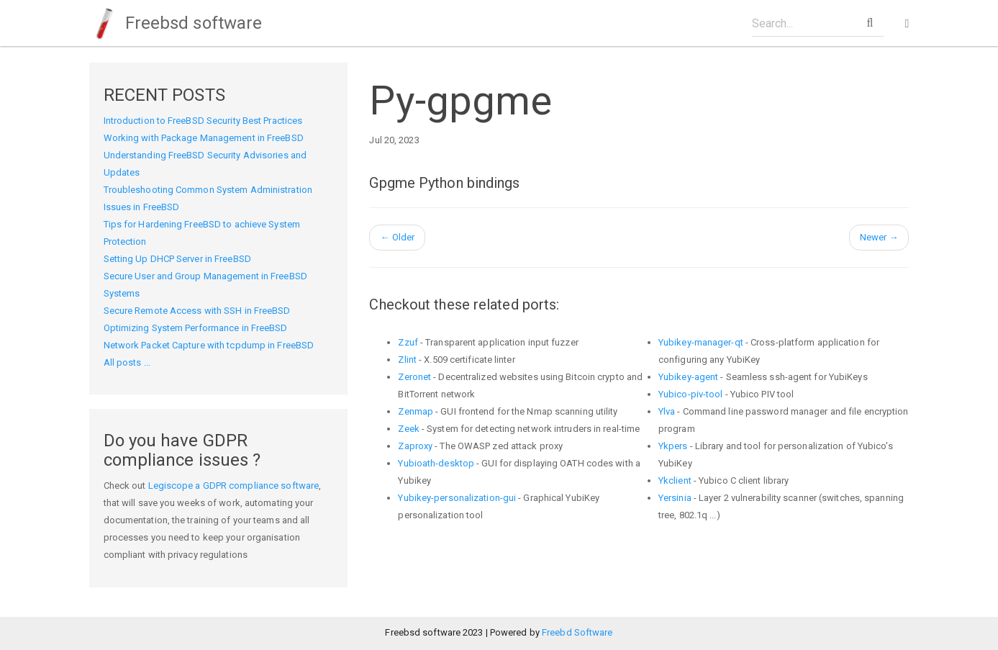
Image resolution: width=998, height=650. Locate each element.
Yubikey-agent (688, 376)
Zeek (408, 428)
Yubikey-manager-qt (700, 342)
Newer (879, 237)
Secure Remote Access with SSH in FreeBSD (197, 310)
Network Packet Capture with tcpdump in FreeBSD (209, 345)
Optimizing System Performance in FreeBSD (196, 327)
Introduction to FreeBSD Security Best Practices (203, 120)
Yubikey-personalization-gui (457, 497)
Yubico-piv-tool (690, 394)
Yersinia (674, 497)
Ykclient (674, 480)
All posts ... (127, 362)
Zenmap (415, 411)
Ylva (666, 411)
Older (397, 237)
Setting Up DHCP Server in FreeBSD (177, 258)
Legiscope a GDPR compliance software (233, 485)
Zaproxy (415, 446)
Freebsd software (176, 23)
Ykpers (673, 446)
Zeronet (414, 376)
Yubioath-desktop (436, 463)
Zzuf (407, 342)
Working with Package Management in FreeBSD (204, 137)
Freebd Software (577, 632)
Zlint (407, 359)
